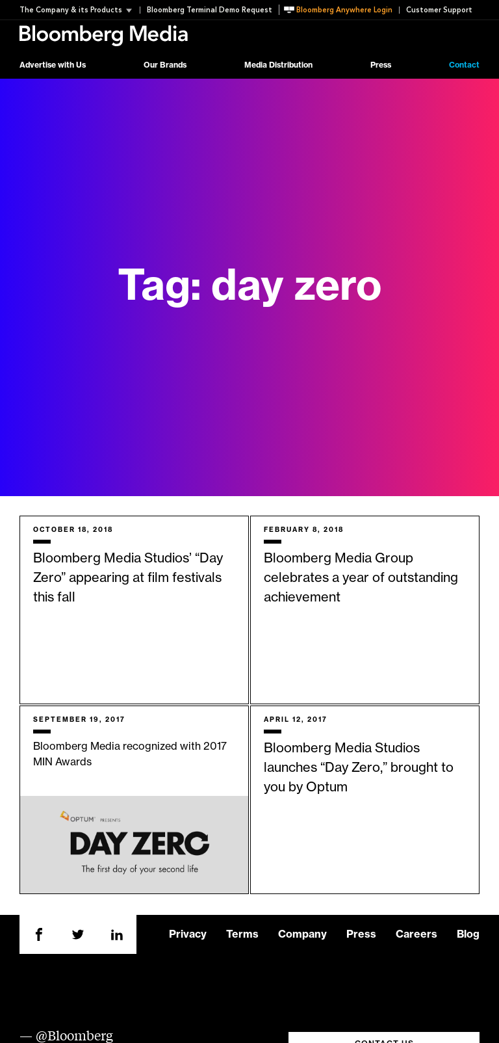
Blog (468, 934)
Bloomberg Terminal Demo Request (209, 10)
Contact (464, 65)
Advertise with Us (52, 65)
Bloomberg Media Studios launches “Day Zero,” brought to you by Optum (359, 768)
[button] (79, 10)
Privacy (188, 934)
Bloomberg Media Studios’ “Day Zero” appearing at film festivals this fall (128, 578)
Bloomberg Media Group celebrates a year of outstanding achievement (361, 578)
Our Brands (165, 65)
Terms (242, 934)
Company (302, 934)
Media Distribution (278, 65)
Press (380, 65)
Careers (416, 934)
